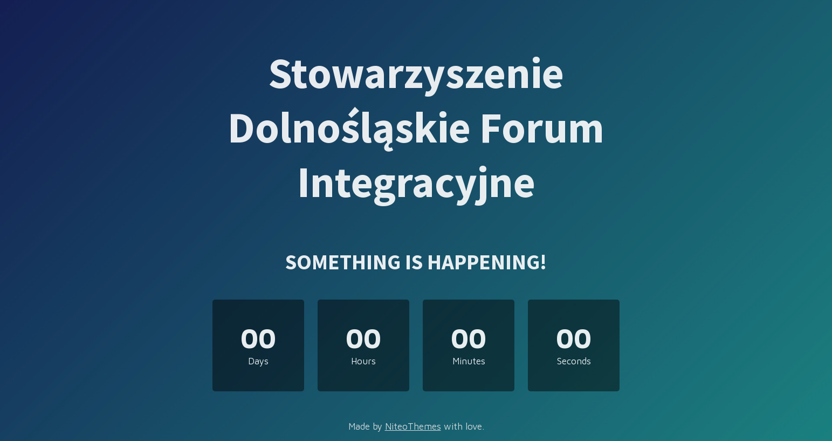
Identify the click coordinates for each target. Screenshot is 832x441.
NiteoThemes (413, 426)
